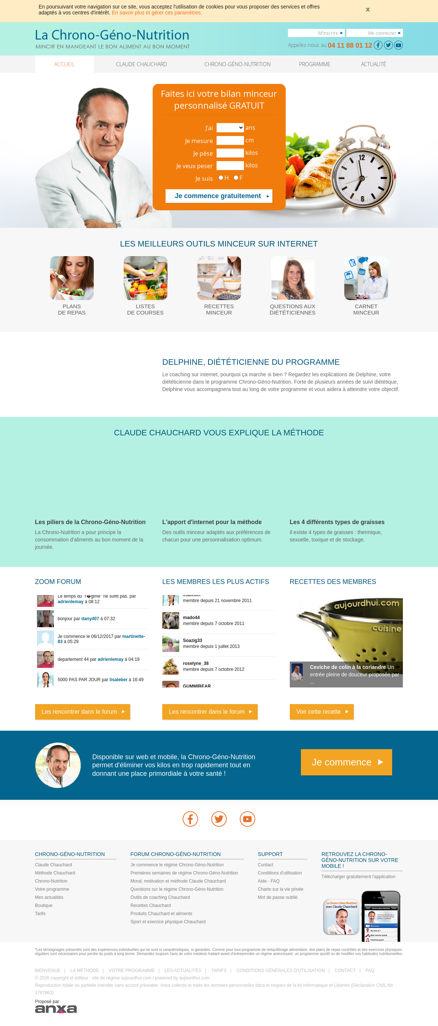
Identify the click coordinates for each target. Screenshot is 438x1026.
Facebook (190, 819)
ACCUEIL (64, 64)
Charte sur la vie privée (280, 889)
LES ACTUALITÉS (182, 970)
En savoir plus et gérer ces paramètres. (157, 13)
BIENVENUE (48, 970)
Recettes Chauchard (150, 905)
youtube (248, 819)
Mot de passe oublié (278, 897)
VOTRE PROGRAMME (132, 970)
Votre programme (52, 889)
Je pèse (203, 153)
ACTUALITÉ (373, 64)
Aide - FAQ (269, 881)
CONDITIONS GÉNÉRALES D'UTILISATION (280, 970)
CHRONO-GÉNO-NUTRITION (237, 64)
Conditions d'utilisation (280, 873)
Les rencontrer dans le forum (80, 712)
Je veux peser (194, 166)
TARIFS (219, 970)
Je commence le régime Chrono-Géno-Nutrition (177, 864)
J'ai (209, 128)
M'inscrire (328, 33)
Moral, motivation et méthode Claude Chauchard (178, 881)
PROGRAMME (314, 64)
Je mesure (199, 141)
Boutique (43, 905)
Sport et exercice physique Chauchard (168, 921)
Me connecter (382, 33)
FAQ (370, 970)
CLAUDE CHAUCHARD (141, 64)
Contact (265, 864)
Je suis (204, 178)
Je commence (342, 762)
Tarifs (40, 913)
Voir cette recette (318, 712)
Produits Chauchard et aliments (161, 913)
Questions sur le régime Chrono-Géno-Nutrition (176, 889)
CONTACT (345, 970)
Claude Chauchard (53, 864)
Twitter (219, 819)
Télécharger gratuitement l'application (358, 876)
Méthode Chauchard (55, 873)
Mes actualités (49, 897)
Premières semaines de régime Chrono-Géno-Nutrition (184, 873)
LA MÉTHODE (84, 970)
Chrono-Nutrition (51, 881)
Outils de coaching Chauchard (160, 897)
